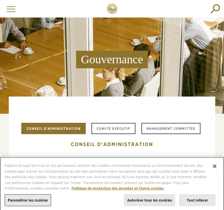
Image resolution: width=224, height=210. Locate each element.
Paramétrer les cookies (28, 202)
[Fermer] (214, 168)
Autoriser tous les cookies (149, 202)
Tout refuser (197, 202)
